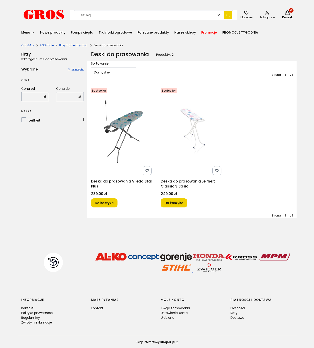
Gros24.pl (27, 45)
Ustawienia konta (174, 313)
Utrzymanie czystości (73, 45)
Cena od (28, 88)
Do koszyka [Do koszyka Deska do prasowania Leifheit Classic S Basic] (174, 203)
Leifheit (34, 120)
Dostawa (237, 317)
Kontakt (27, 308)
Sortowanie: (100, 63)
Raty (233, 313)
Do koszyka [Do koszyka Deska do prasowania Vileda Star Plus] (104, 203)
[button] (228, 15)
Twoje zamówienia (175, 308)
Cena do (63, 88)
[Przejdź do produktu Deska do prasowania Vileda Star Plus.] (122, 131)
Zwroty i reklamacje (36, 322)
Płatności (237, 308)
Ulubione (167, 317)
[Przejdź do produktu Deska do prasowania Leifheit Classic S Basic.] (192, 131)
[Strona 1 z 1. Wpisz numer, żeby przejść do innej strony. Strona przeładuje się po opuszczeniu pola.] (285, 74)
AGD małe (47, 45)
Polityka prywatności (37, 313)
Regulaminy (30, 317)
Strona (276, 75)
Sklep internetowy (155, 342)
